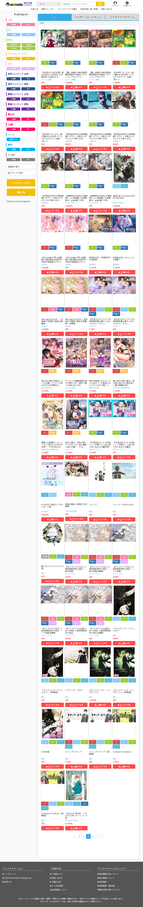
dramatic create (71, 820)
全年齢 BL (29, 45)
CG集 (10, 124)
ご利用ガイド (56, 874)
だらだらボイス (71, 203)
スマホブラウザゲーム (122, 17)
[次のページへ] (102, 836)
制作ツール (13, 139)
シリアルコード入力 (21, 182)
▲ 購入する (76, 87)
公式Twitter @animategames (17, 877)
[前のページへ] (74, 836)
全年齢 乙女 (13, 45)
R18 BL (28, 48)
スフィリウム (70, 573)
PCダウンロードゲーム (88, 17)
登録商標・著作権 (105, 885)
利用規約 (102, 881)
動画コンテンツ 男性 (18, 104)
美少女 (11, 114)
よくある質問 (56, 885)
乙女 (10, 19)
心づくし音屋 (46, 79)
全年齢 (13, 24)
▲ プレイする (52, 87)
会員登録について (58, 889)
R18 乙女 (13, 48)
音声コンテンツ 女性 (18, 74)
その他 (11, 154)
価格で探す (14, 166)
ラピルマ (92, 326)
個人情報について (105, 877)
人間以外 (116, 79)
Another (44, 264)
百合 (10, 63)
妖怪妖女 (92, 264)
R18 (28, 24)
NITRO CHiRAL (118, 203)
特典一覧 (21, 192)
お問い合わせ (56, 877)
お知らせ (7, 881)
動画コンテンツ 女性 (18, 94)
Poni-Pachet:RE (71, 511)
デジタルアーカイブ (18, 53)
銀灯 (90, 511)
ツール (11, 134)
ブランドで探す (15, 172)
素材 (10, 144)
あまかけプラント (96, 449)
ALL (55, 17)
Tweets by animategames (18, 201)
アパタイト (69, 449)
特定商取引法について (107, 874)
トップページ (9, 874)
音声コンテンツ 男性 (18, 84)
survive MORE (46, 388)
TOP (42, 23)
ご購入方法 (55, 881)
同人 (10, 39)
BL (9, 29)
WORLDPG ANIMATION (121, 388)
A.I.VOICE (44, 511)
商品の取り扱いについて (108, 889)
